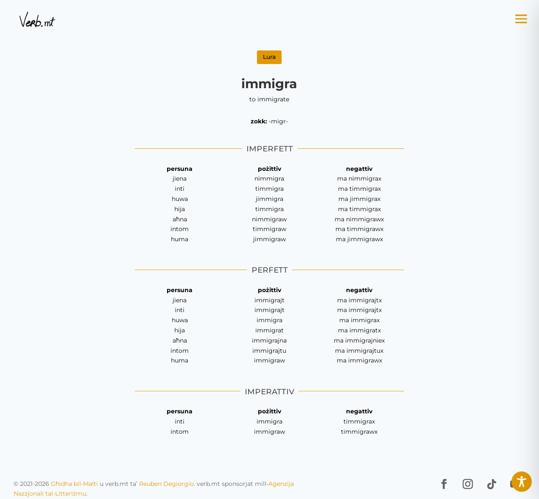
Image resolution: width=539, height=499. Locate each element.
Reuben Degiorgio (166, 484)
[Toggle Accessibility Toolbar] (522, 482)
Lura (269, 57)
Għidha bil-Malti (74, 484)
